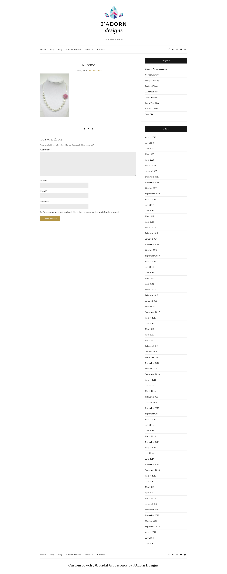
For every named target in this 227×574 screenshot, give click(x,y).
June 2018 (149, 273)
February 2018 (151, 295)
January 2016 (151, 402)
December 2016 (152, 357)
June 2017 (149, 323)
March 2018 (150, 289)
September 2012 (152, 526)
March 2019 (150, 227)
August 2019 (150, 199)
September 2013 (152, 470)
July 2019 (149, 205)
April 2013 (149, 493)
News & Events (151, 108)
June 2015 (149, 430)
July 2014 (149, 453)
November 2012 (152, 515)
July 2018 (149, 267)
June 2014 (149, 459)
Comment (46, 149)
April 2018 (149, 284)
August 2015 (150, 419)
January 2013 (151, 504)
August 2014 (150, 447)
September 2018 (152, 256)
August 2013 (150, 476)
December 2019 (152, 177)
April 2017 (149, 335)
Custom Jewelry (73, 49)
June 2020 (149, 148)
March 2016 (150, 391)
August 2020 (150, 137)
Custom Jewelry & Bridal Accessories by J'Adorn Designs (113, 565)
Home (43, 49)
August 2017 (150, 318)
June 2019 (149, 210)
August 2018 (150, 261)
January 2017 (151, 352)
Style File (149, 114)
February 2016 (151, 397)
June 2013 (149, 481)
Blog (60, 49)
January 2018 (151, 301)
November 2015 (152, 408)
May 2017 (149, 329)
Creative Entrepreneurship (156, 69)
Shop (52, 49)
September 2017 (152, 312)
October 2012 (151, 521)
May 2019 (149, 216)
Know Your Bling (152, 103)
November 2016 (152, 363)
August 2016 (150, 380)
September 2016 (152, 374)
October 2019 (151, 188)
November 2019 (152, 182)
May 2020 (149, 154)
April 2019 (149, 222)
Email (43, 191)
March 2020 (150, 165)
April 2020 (149, 160)
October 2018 (151, 250)
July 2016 (149, 385)
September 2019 (152, 194)
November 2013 (152, 464)
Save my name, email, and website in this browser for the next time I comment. (81, 212)
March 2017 (150, 340)
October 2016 (151, 368)
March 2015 (150, 436)
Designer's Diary (152, 80)
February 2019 (151, 233)
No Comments (95, 70)
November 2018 (152, 244)
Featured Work (151, 86)
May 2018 (149, 278)
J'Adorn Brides (151, 92)
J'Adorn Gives (151, 97)
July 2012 (149, 538)
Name (44, 180)
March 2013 (150, 498)
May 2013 (149, 487)
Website (44, 201)
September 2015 (152, 414)
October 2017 (151, 306)
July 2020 (149, 143)
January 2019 (151, 239)
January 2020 (151, 171)
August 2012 (150, 532)
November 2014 (152, 442)
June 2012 (149, 543)
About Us (89, 49)
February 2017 (151, 346)
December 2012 (152, 509)
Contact (101, 49)
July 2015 (149, 425)
